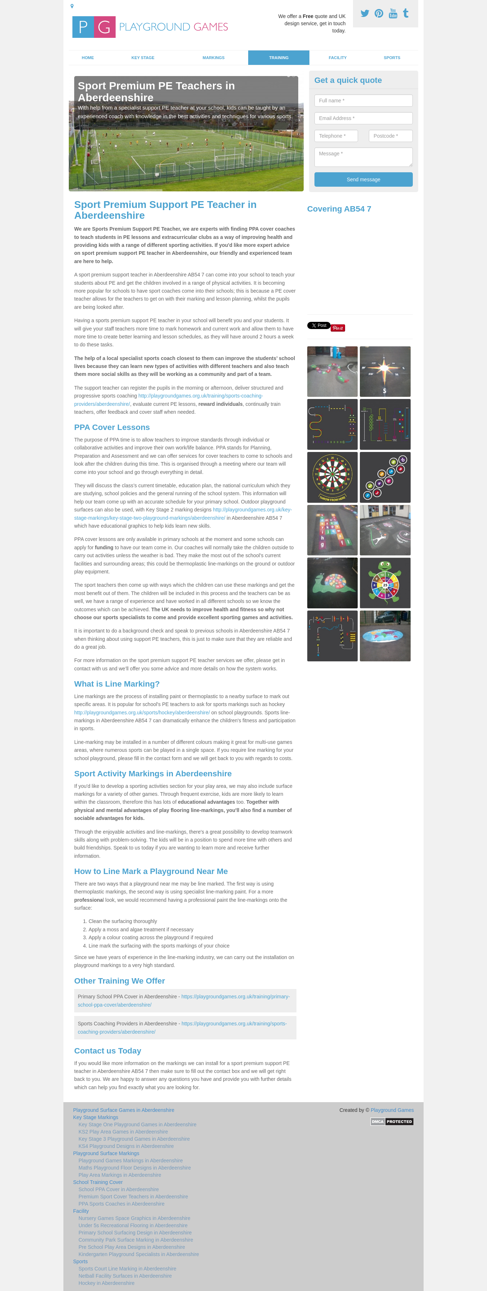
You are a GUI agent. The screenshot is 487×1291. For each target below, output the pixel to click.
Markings (214, 58)
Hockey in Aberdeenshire (107, 1283)
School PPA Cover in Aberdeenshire (119, 1189)
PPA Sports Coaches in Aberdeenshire (122, 1204)
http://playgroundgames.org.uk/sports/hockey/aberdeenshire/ (142, 712)
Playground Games (392, 1110)
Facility (338, 58)
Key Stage (143, 58)
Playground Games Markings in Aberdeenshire (131, 1160)
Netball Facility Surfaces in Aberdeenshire (125, 1276)
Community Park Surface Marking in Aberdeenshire (136, 1240)
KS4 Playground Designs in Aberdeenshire (126, 1146)
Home (88, 58)
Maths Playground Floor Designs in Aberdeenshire (135, 1168)
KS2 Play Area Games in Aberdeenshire (123, 1132)
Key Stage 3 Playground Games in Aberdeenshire (134, 1139)
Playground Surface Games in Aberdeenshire (123, 1110)
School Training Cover (98, 1182)
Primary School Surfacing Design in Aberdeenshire (135, 1232)
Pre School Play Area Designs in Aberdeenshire (132, 1247)
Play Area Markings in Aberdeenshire (120, 1175)
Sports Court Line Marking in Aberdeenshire (128, 1269)
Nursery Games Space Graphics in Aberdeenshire (134, 1218)
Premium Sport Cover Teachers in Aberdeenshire (133, 1196)
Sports (392, 58)
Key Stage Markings (95, 1117)
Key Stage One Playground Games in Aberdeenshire (138, 1124)
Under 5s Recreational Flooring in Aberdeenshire (133, 1225)
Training (279, 58)
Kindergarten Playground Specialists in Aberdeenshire (139, 1254)
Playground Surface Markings (106, 1153)
